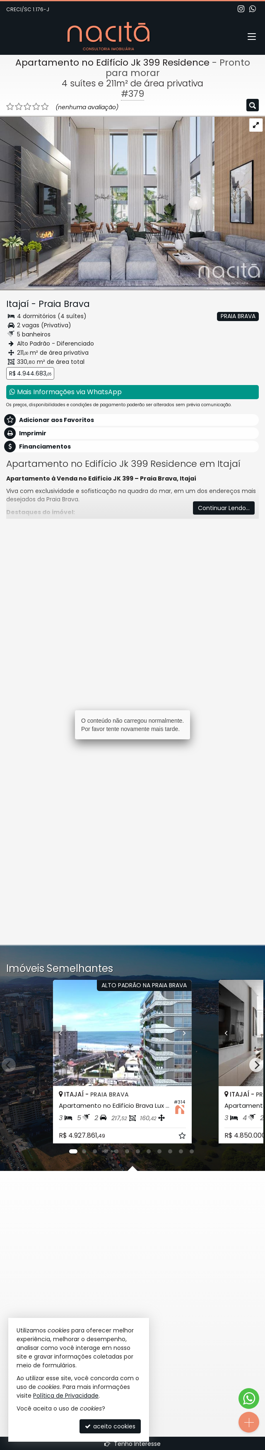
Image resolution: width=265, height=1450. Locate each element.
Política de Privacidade (66, 1395)
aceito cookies (110, 1426)
